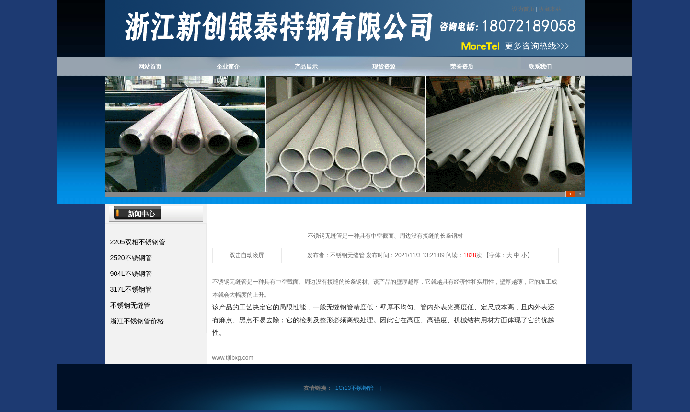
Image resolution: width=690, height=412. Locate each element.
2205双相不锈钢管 (137, 242)
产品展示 (306, 66)
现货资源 (383, 66)
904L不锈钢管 (131, 273)
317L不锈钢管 (131, 289)
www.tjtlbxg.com (232, 358)
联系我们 (540, 66)
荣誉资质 (461, 66)
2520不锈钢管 (131, 258)
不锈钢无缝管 (130, 305)
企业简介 (228, 66)
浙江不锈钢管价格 (137, 321)
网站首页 (149, 66)
